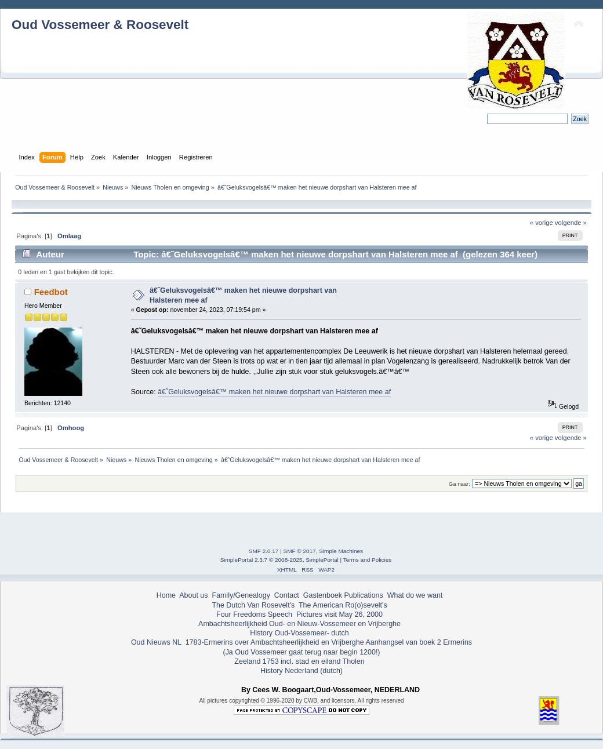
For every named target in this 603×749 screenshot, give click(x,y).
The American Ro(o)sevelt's (343, 605)
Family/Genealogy (241, 595)
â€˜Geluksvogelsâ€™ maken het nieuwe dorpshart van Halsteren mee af (274, 392)
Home (166, 595)
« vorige (541, 222)
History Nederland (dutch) (301, 671)
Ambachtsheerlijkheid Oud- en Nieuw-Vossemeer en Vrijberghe (299, 624)
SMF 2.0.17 (264, 551)
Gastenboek (322, 595)
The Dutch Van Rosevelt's (253, 605)
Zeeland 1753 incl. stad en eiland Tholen (299, 661)
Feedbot (51, 292)
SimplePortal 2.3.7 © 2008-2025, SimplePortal (279, 560)
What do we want (415, 595)
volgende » (571, 222)
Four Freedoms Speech (254, 614)
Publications (363, 595)
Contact (286, 595)
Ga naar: (459, 484)
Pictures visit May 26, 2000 (339, 614)
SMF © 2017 (300, 551)
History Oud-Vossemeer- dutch (299, 633)
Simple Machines (341, 551)
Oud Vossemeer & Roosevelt (100, 24)
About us (193, 595)
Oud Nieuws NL (156, 642)
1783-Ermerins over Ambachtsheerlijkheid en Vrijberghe (273, 642)
